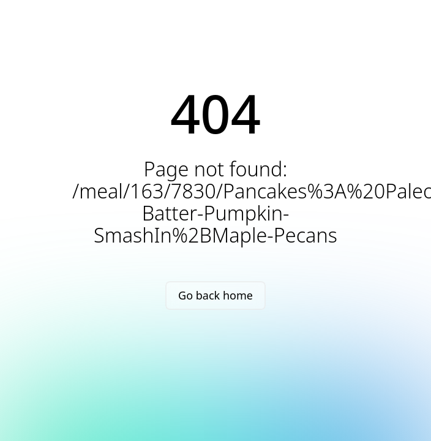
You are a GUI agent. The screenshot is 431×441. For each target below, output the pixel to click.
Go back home (215, 295)
